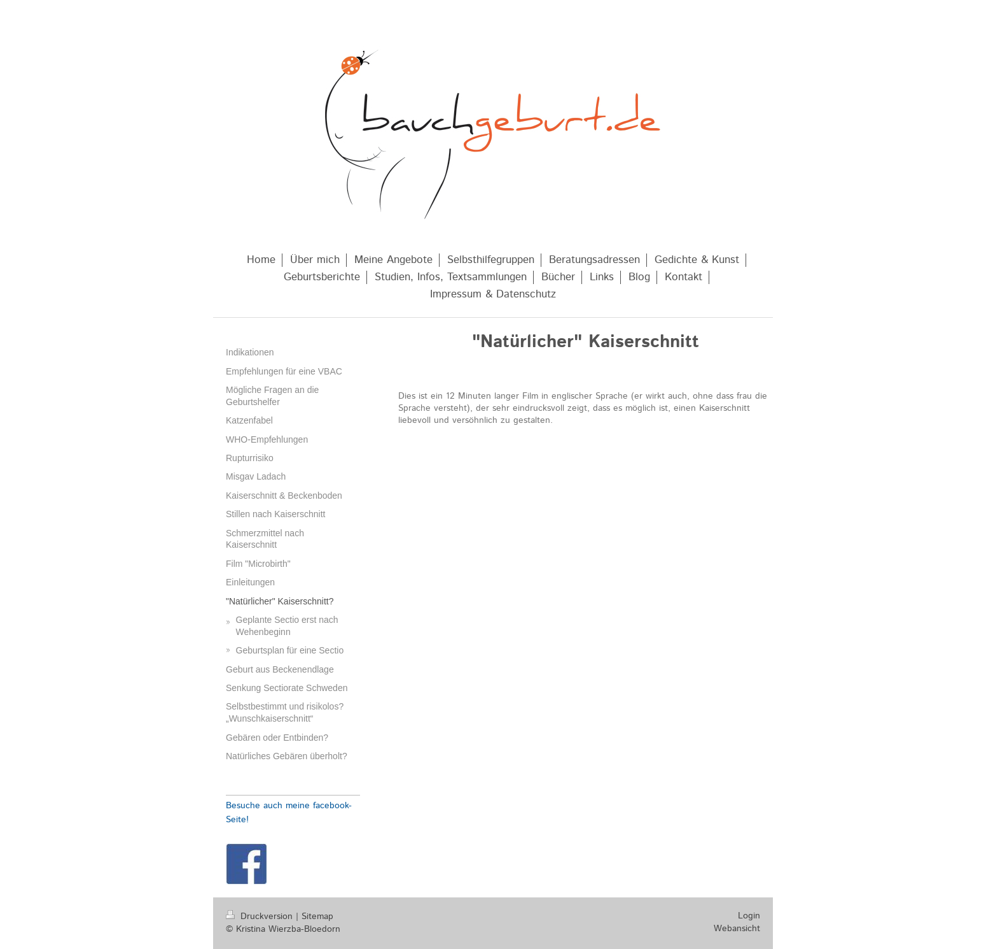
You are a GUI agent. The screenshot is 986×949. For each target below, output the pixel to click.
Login (749, 916)
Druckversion (261, 916)
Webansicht (737, 928)
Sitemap (317, 916)
